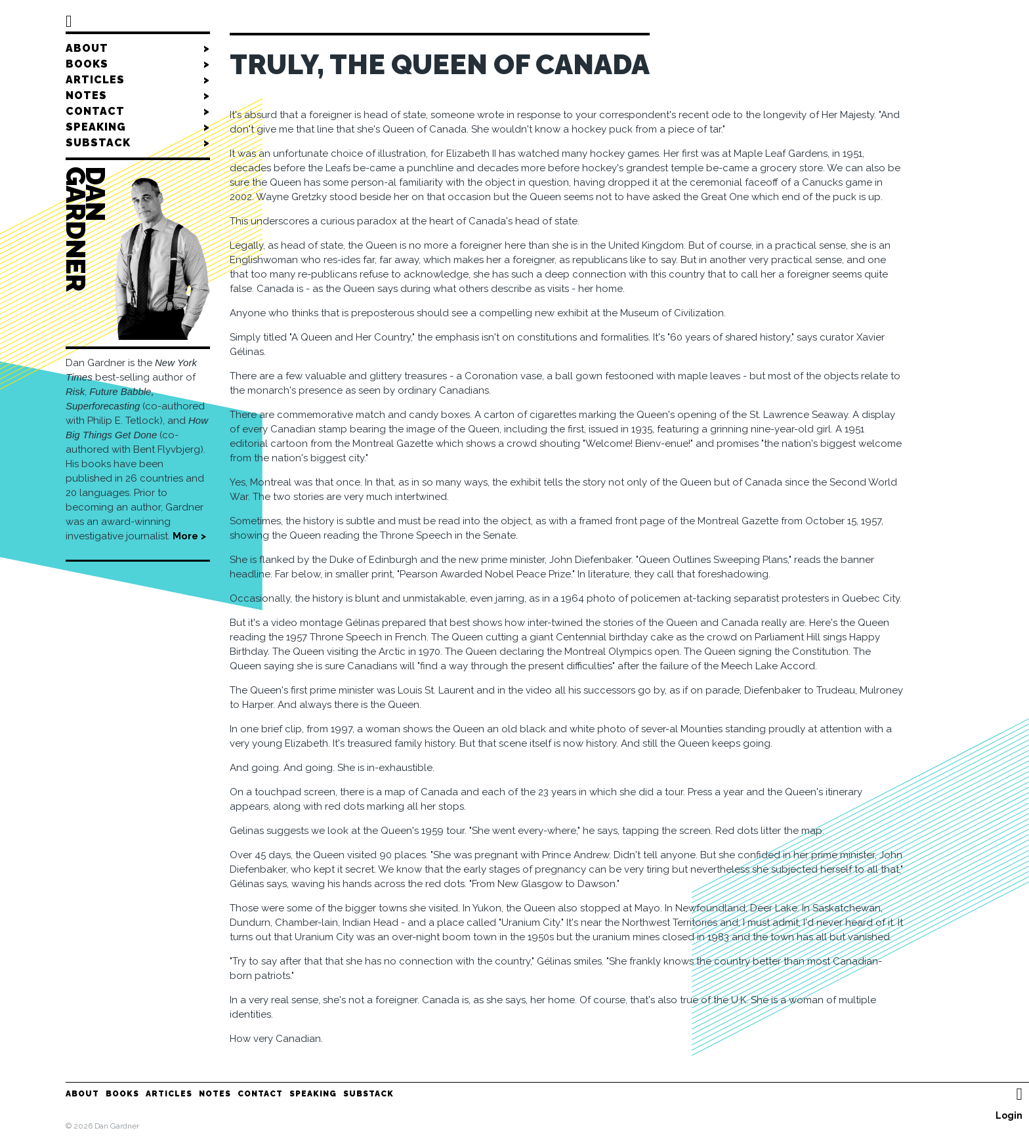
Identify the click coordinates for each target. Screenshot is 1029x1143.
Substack (138, 143)
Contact (138, 111)
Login (1009, 1115)
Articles (138, 80)
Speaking (138, 127)
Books (138, 64)
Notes (138, 96)
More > (189, 536)
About (138, 48)
